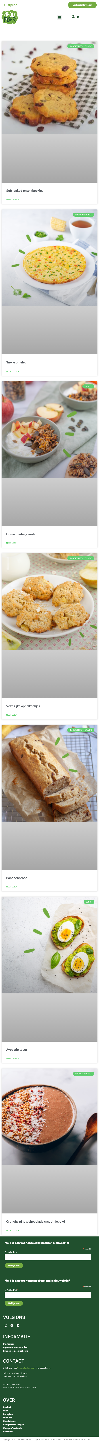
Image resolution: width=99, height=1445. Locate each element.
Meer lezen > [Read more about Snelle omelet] (12, 371)
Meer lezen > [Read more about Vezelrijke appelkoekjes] (12, 715)
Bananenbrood (16, 878)
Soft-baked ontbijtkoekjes (24, 191)
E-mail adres (12, 1252)
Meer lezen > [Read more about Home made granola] (12, 543)
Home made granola (20, 534)
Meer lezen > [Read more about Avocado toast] (12, 1058)
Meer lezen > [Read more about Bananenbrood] (12, 887)
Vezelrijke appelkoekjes (23, 706)
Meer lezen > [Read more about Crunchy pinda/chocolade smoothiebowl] (12, 1230)
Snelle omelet (16, 362)
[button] (59, 17)
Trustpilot (9, 5)
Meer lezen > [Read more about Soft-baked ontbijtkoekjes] (12, 199)
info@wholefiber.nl (20, 1376)
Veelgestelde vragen (26, 1368)
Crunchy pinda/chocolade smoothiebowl (35, 1221)
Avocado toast (16, 1050)
